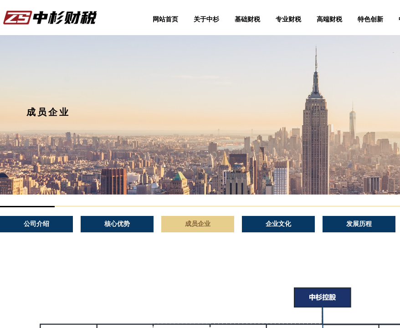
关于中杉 (206, 19)
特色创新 (370, 19)
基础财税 (247, 19)
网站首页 (165, 19)
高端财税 (329, 19)
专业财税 (288, 19)
